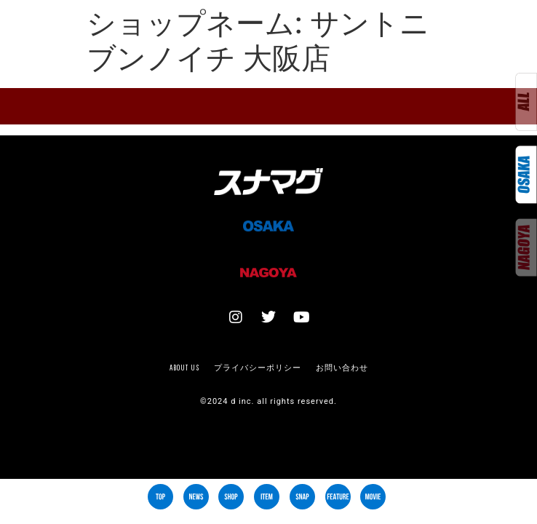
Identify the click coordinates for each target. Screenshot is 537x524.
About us (184, 367)
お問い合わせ (342, 367)
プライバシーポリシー (257, 367)
